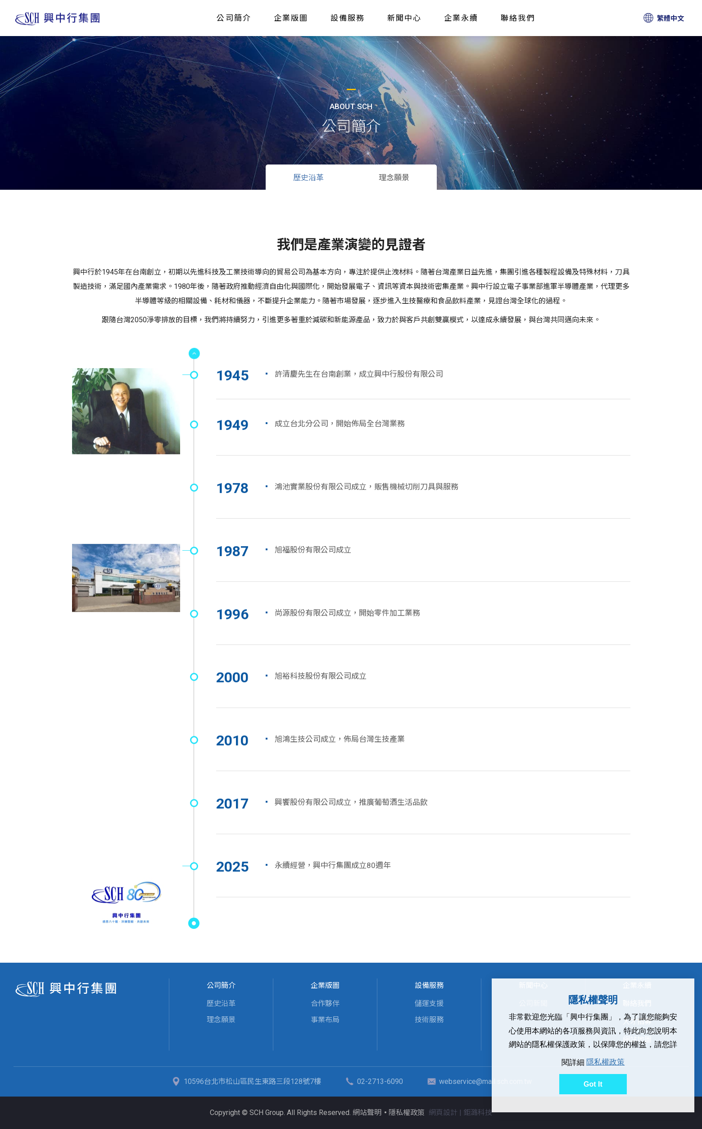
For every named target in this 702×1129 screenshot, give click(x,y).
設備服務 (348, 18)
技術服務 (429, 1019)
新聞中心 (404, 18)
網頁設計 (443, 1112)
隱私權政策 (407, 1112)
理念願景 (394, 177)
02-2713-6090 (380, 1081)
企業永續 (461, 18)
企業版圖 (291, 18)
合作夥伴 (325, 1003)
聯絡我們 (518, 18)
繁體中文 (670, 18)
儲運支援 (429, 1003)
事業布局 (325, 1019)
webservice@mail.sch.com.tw (485, 1081)
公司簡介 (234, 18)
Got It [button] (593, 1084)
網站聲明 (367, 1112)
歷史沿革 (57, 18)
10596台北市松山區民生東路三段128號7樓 (252, 1081)
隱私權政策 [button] (605, 1062)
